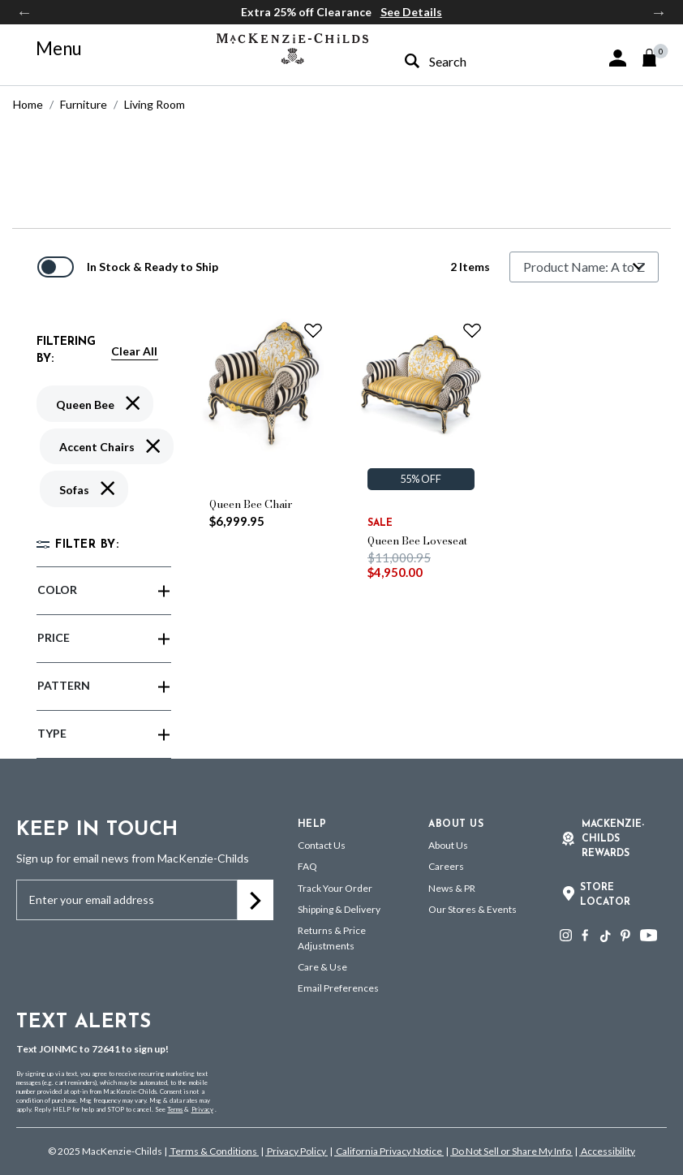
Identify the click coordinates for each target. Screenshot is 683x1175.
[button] (617, 58)
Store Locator (605, 895)
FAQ (307, 866)
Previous (24, 12)
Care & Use (322, 967)
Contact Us (322, 845)
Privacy (202, 1109)
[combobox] (468, 61)
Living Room (154, 104)
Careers (446, 866)
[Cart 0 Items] (656, 58)
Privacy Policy (296, 1151)
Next (659, 12)
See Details (411, 12)
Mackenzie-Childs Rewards (613, 839)
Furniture (83, 104)
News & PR (451, 888)
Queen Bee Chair (251, 504)
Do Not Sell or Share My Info (511, 1151)
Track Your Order (335, 888)
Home (28, 104)
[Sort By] (584, 267)
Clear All (134, 351)
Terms (175, 1109)
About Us (448, 845)
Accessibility (607, 1151)
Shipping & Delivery (339, 909)
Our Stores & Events (472, 909)
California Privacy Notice (389, 1151)
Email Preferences (338, 988)
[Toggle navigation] (49, 48)
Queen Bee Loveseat (417, 540)
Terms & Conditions (214, 1151)
